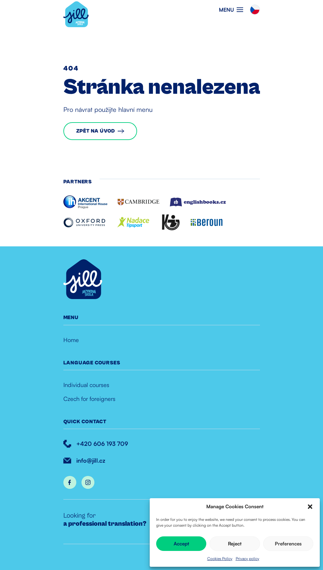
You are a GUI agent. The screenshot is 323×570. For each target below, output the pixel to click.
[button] (310, 506)
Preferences (288, 544)
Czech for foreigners (89, 398)
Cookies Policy (219, 558)
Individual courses (86, 384)
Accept (181, 544)
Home (71, 339)
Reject (235, 544)
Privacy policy (247, 558)
